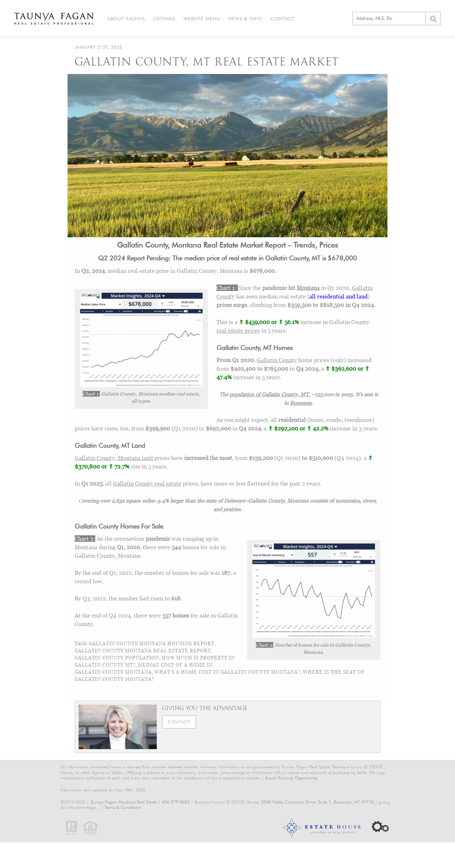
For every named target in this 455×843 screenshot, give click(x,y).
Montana (308, 288)
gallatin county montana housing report (151, 644)
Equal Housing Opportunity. (291, 778)
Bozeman (301, 403)
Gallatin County (277, 360)
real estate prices (238, 331)
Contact (277, 19)
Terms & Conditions (123, 808)
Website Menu (199, 19)
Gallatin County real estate (147, 484)
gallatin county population (117, 659)
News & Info (241, 19)
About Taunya (125, 19)
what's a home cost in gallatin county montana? (227, 673)
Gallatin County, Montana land (114, 459)
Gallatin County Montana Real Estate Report (143, 651)
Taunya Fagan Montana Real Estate (123, 802)
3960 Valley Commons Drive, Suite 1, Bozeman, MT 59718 (317, 802)
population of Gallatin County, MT (269, 395)
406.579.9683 (175, 802)
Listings (162, 19)
